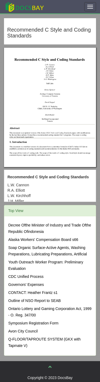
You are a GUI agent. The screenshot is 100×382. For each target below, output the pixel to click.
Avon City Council (23, 331)
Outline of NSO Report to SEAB (34, 300)
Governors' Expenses (26, 284)
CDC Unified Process (25, 276)
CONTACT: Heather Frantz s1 (33, 292)
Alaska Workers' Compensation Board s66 (43, 239)
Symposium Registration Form (33, 323)
